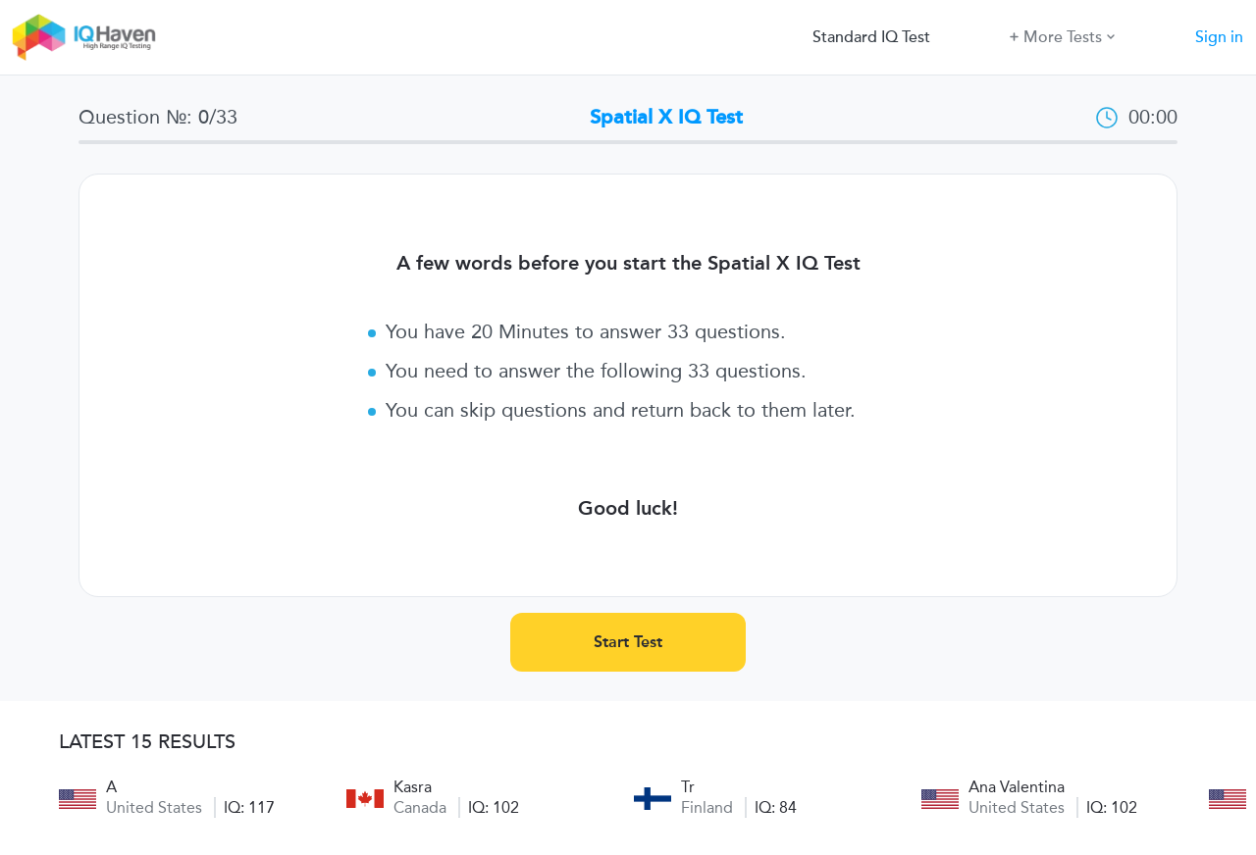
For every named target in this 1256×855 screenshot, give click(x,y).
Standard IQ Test (871, 37)
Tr (688, 787)
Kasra (412, 787)
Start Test (628, 641)
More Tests (1062, 36)
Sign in (1219, 37)
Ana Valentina (1016, 787)
